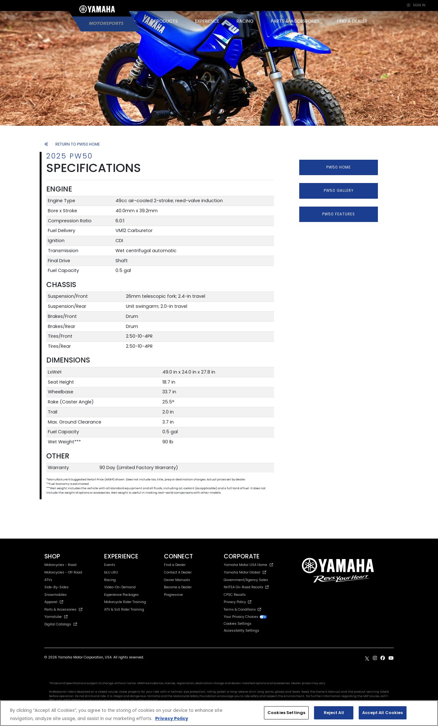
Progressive (173, 594)
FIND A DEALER (352, 21)
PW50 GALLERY (339, 190)
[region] (219, 713)
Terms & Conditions (242, 609)
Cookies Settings (237, 624)
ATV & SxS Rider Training (124, 609)
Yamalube (56, 616)
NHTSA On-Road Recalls (246, 587)
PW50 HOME (338, 167)
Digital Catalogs (60, 624)
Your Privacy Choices (245, 616)
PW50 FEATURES (338, 214)
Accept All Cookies (382, 713)
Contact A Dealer (178, 572)
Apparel (53, 602)
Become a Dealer (178, 587)
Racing (110, 580)
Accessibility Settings (241, 630)
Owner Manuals (177, 580)
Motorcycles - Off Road (63, 572)
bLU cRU (111, 572)
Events (109, 565)
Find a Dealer (175, 565)
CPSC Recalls (235, 594)
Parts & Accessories (63, 609)
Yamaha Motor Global (245, 572)
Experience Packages (121, 594)
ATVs (48, 580)
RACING (245, 21)
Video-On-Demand (120, 587)
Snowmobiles (55, 594)
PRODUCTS (166, 21)
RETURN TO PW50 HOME (72, 144)
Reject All (334, 713)
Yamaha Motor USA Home (248, 565)
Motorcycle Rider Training (125, 602)
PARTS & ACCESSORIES (295, 21)
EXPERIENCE (207, 21)
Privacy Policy (237, 602)
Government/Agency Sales (246, 580)
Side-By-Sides (56, 587)
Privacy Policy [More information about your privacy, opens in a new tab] (171, 719)
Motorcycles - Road (60, 565)
